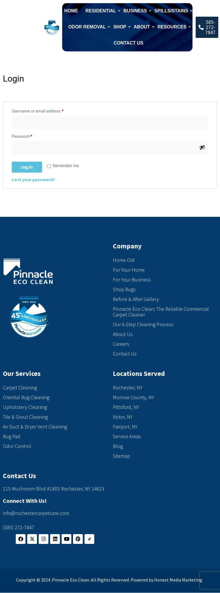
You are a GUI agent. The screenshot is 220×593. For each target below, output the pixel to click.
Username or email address (45, 110)
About (143, 26)
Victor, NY (123, 417)
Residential (101, 10)
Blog (118, 446)
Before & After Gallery (136, 299)
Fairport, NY (125, 426)
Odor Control (17, 446)
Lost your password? (33, 179)
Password (30, 135)
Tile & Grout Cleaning (25, 417)
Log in (27, 167)
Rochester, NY (127, 387)
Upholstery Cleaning (25, 407)
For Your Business (132, 279)
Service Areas (127, 436)
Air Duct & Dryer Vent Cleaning (35, 426)
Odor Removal (87, 26)
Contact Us (129, 42)
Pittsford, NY (126, 407)
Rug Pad (11, 436)
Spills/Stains (172, 10)
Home (71, 10)
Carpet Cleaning (20, 387)
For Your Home (129, 269)
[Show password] (202, 147)
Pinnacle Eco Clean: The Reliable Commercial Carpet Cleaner (161, 312)
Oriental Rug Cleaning (26, 397)
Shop (120, 26)
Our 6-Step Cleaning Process (143, 324)
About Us (123, 334)
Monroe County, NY (133, 397)
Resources (173, 26)
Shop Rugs (124, 289)
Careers (121, 344)
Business (135, 10)
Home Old (124, 260)
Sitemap (121, 456)
